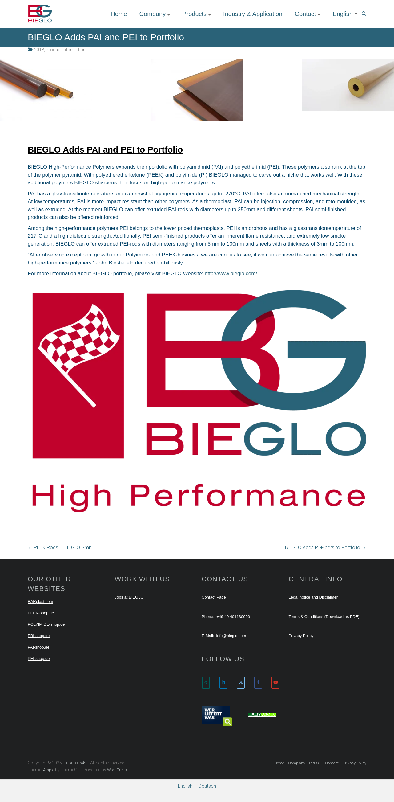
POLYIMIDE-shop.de (46, 624)
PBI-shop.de (39, 635)
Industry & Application (252, 13)
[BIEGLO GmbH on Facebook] (258, 683)
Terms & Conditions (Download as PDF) (324, 616)
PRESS (315, 763)
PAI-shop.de (39, 647)
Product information (66, 49)
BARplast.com (40, 601)
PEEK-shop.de (41, 613)
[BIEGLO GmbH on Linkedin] (223, 683)
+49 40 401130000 (233, 616)
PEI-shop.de (39, 658)
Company (152, 13)
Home (119, 13)
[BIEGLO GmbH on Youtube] (275, 683)
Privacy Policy (301, 635)
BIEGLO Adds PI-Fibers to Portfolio (325, 547)
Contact (305, 13)
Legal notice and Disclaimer (313, 597)
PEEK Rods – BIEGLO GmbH (61, 547)
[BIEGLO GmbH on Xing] (206, 683)
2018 (39, 49)
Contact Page (214, 597)
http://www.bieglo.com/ (231, 273)
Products (194, 13)
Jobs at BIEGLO (129, 597)
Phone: (208, 616)
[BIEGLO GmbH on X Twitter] (241, 683)
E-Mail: (208, 635)
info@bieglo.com (231, 635)
